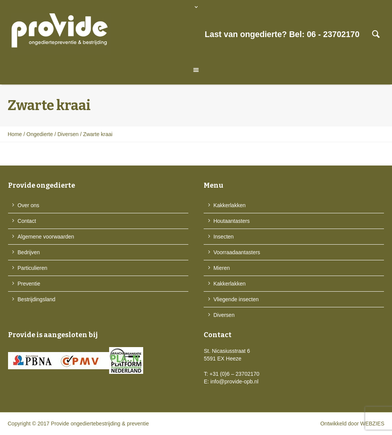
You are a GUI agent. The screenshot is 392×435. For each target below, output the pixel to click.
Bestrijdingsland (37, 299)
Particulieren (32, 268)
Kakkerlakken (229, 205)
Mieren (221, 268)
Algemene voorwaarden (46, 237)
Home (15, 134)
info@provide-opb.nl (235, 381)
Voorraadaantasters (236, 252)
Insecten (223, 237)
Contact (27, 221)
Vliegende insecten (235, 299)
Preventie (29, 284)
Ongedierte (39, 134)
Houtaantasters (231, 221)
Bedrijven (29, 252)
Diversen (67, 134)
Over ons (28, 205)
